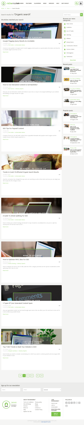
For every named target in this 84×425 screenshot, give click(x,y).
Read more (5, 52)
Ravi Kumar (11, 88)
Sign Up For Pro (56, 414)
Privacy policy (38, 402)
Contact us (37, 407)
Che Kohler (11, 45)
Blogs (36, 404)
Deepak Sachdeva (13, 351)
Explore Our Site (27, 411)
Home (2, 8)
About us (25, 407)
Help (24, 409)
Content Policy (38, 409)
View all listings (27, 404)
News (8, 8)
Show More (73, 60)
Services (25, 406)
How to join (54, 403)
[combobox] (52, 389)
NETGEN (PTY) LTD (45, 422)
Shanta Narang (12, 263)
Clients (36, 406)
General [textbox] (46, 390)
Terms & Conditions (28, 402)
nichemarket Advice (20, 45)
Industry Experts (19, 88)
